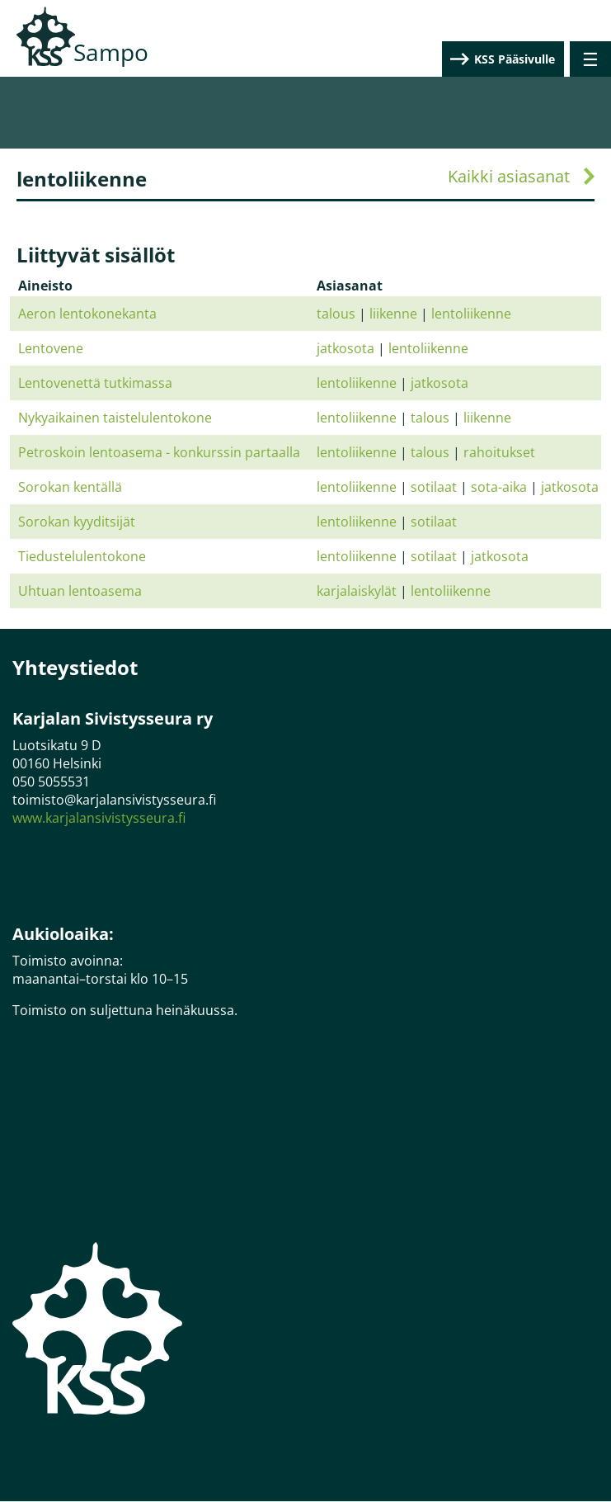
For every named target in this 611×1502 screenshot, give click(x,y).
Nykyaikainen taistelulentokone (115, 418)
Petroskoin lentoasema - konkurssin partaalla (159, 452)
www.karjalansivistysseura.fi (99, 818)
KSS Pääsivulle (514, 59)
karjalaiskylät (357, 591)
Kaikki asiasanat (509, 176)
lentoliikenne (471, 314)
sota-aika (499, 487)
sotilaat (434, 487)
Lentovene (50, 348)
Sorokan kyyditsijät (76, 521)
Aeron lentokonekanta (87, 314)
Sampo (110, 52)
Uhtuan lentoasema (80, 591)
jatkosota (345, 348)
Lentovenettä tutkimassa (95, 383)
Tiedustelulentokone (82, 556)
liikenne (393, 314)
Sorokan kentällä (70, 487)
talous (336, 314)
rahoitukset (499, 452)
